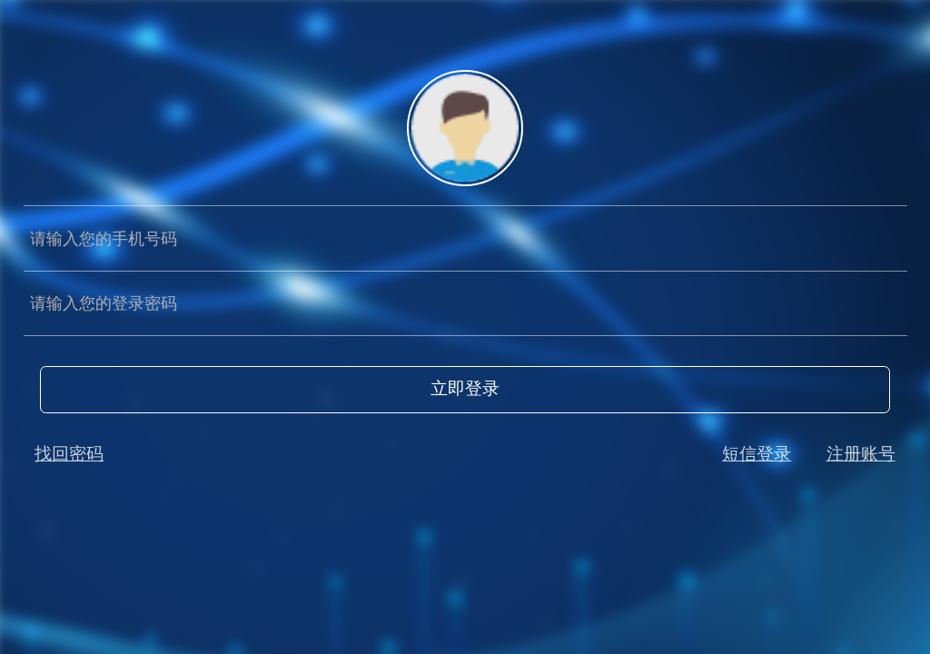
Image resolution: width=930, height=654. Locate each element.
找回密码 (69, 453)
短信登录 (756, 453)
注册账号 (860, 453)
